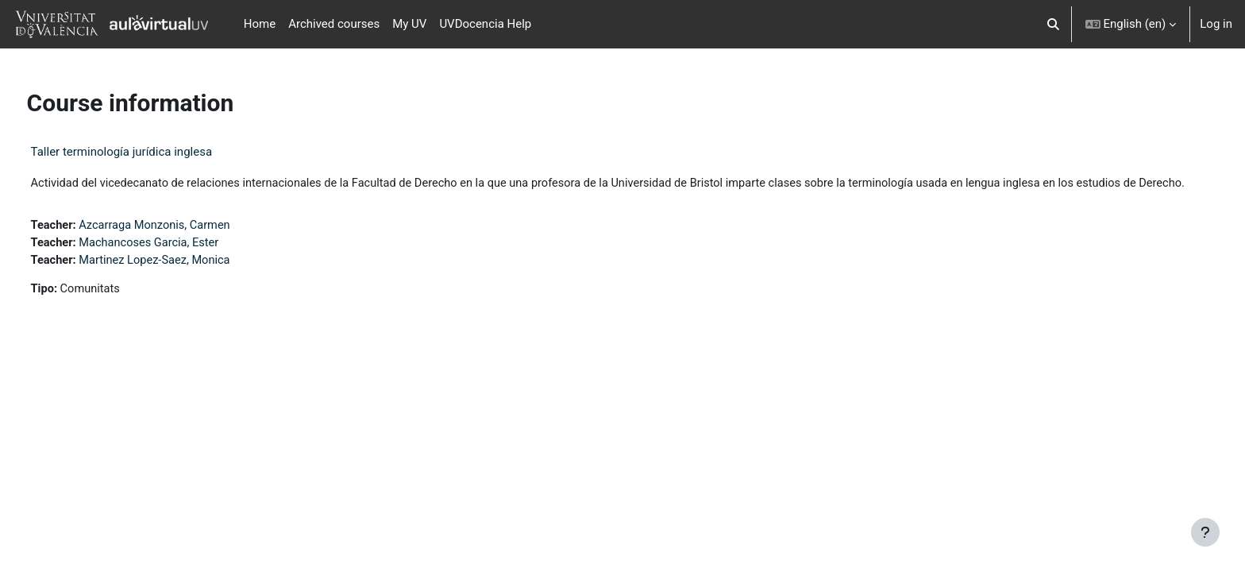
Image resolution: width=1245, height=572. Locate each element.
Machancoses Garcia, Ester (182, 262)
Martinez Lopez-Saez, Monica (188, 279)
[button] (1053, 24)
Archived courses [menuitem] (334, 24)
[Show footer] (1205, 532)
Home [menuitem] (260, 24)
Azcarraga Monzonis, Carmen (188, 244)
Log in (1216, 24)
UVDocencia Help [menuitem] (485, 24)
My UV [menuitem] (409, 24)
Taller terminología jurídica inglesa (151, 152)
